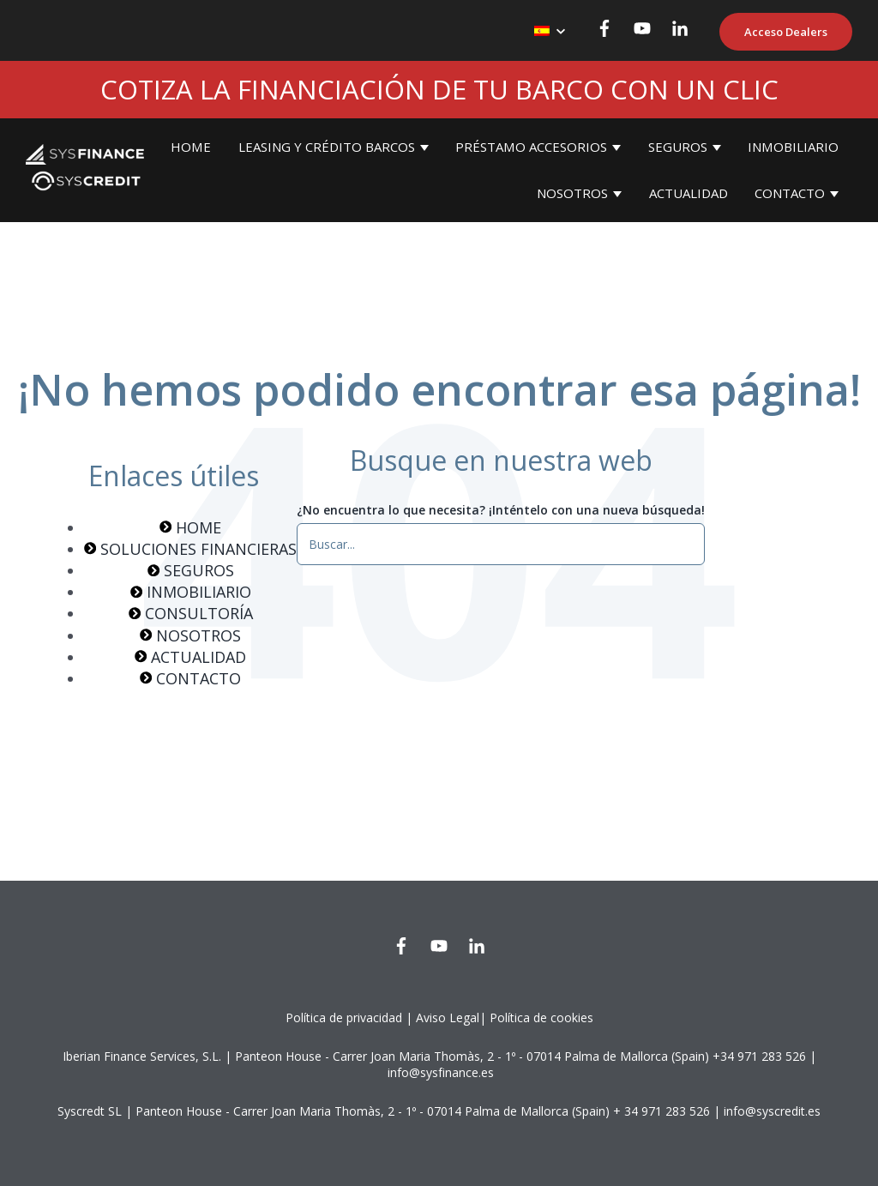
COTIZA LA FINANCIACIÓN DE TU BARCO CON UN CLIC (439, 89)
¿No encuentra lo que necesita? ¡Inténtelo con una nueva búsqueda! (501, 510)
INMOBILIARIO (793, 146)
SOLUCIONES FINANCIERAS (190, 549)
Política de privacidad (344, 1017)
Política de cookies (541, 1017)
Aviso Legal (447, 1017)
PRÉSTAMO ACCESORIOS (531, 146)
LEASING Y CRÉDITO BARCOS (326, 146)
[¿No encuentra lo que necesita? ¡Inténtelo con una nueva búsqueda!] (501, 543)
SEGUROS (677, 146)
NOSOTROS (572, 193)
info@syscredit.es (772, 1111)
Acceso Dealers (785, 31)
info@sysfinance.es (441, 1072)
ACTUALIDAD (688, 193)
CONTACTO (790, 193)
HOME (191, 146)
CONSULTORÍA (191, 613)
